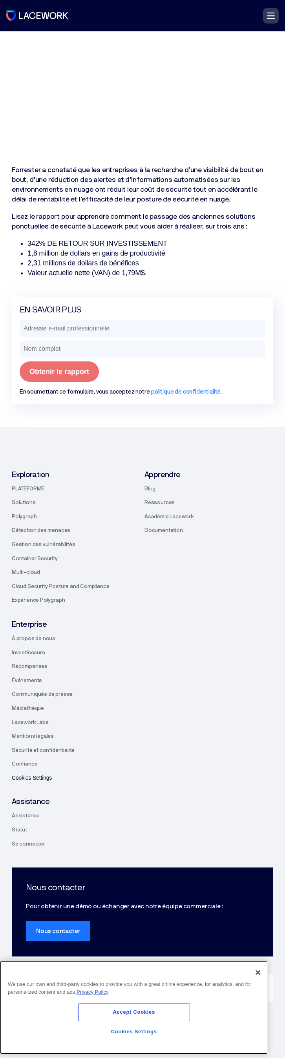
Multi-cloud (26, 572)
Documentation (163, 530)
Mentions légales (33, 736)
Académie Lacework (169, 516)
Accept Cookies (134, 1012)
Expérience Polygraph (38, 600)
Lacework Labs (30, 722)
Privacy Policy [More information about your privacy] (93, 992)
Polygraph (24, 516)
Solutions (23, 502)
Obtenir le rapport (59, 372)
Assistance (26, 815)
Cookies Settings (134, 1031)
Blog (149, 489)
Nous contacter (58, 931)
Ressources (159, 502)
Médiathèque (28, 708)
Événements (27, 680)
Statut (19, 830)
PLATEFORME (28, 489)
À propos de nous (33, 638)
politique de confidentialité (186, 392)
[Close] (258, 972)
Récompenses (30, 666)
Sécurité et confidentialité (43, 750)
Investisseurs (28, 652)
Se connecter (28, 844)
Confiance (24, 764)
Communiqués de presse (42, 694)
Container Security (35, 558)
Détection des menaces (41, 530)
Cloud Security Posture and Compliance (60, 586)
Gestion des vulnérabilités (43, 544)
